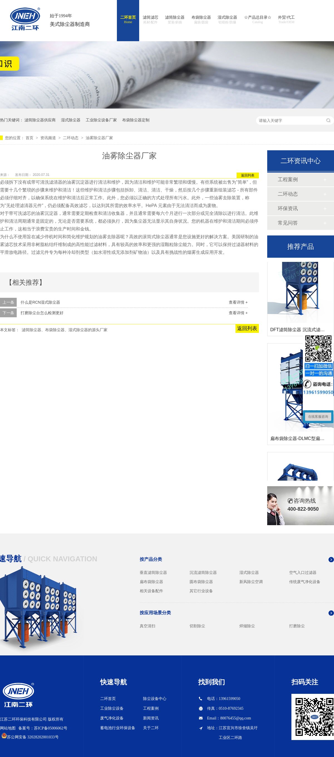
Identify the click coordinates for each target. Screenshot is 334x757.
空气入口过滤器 (302, 572)
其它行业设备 (201, 591)
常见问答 (288, 223)
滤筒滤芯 (150, 20)
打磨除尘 (297, 626)
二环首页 (128, 19)
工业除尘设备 (112, 708)
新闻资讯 (151, 718)
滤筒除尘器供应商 (40, 120)
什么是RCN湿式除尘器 (40, 302)
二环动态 (71, 138)
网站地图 (8, 728)
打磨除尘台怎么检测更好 (42, 313)
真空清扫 (147, 626)
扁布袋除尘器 (151, 581)
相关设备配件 (151, 591)
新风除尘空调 (251, 581)
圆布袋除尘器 (201, 581)
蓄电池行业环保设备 (117, 728)
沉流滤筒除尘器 (203, 572)
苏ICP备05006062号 (50, 728)
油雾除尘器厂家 (99, 138)
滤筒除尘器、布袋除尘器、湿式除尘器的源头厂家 (64, 330)
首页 (30, 138)
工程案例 (288, 179)
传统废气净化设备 (304, 581)
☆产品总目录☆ (257, 19)
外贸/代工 (286, 19)
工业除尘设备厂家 (101, 120)
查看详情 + (238, 302)
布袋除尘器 (201, 20)
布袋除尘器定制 (135, 120)
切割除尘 (197, 626)
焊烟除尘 (247, 626)
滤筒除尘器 (175, 20)
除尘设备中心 (154, 699)
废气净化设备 (112, 718)
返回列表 (247, 175)
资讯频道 (48, 138)
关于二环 (151, 728)
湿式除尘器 (227, 20)
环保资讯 (288, 208)
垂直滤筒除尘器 (153, 572)
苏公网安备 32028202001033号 (33, 737)
